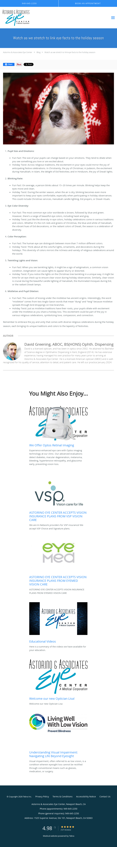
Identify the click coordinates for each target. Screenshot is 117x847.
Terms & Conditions (63, 796)
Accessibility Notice (86, 796)
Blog (39, 52)
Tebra (71, 836)
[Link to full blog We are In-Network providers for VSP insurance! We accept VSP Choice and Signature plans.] (58, 498)
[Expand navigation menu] (113, 18)
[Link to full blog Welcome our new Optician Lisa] (58, 680)
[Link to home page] (54, 17)
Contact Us (104, 796)
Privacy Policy (42, 796)
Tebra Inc (27, 796)
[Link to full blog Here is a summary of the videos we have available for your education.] (58, 623)
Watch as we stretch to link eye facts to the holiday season (69, 52)
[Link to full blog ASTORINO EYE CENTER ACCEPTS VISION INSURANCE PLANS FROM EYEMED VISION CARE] (58, 563)
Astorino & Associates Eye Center (17, 52)
